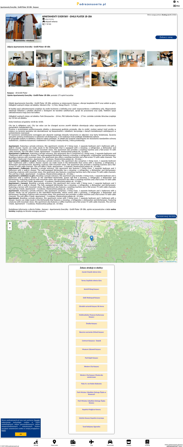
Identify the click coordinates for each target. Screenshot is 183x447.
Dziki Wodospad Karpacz (91, 298)
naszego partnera (38, 211)
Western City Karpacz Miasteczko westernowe (91, 376)
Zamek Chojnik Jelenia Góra (91, 272)
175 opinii (62, 95)
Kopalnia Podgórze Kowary (91, 409)
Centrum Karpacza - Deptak (91, 341)
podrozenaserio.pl (91, 4)
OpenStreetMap (171, 261)
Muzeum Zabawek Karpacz (91, 349)
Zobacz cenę (166, 37)
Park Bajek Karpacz (91, 358)
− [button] (10, 228)
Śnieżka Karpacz (91, 324)
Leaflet (161, 261)
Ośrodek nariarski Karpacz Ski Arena (91, 306)
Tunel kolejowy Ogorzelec (91, 427)
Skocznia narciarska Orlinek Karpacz (91, 332)
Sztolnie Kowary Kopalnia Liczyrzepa (91, 418)
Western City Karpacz (91, 367)
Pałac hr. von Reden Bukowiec (91, 384)
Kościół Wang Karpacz (91, 289)
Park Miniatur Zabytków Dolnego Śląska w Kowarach (91, 393)
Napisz (180, 446)
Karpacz (10, 18)
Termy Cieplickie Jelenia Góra (91, 281)
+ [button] (10, 224)
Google (36, 420)
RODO (4, 431)
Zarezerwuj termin (166, 216)
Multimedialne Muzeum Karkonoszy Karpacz (91, 316)
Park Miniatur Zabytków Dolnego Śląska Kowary (91, 402)
